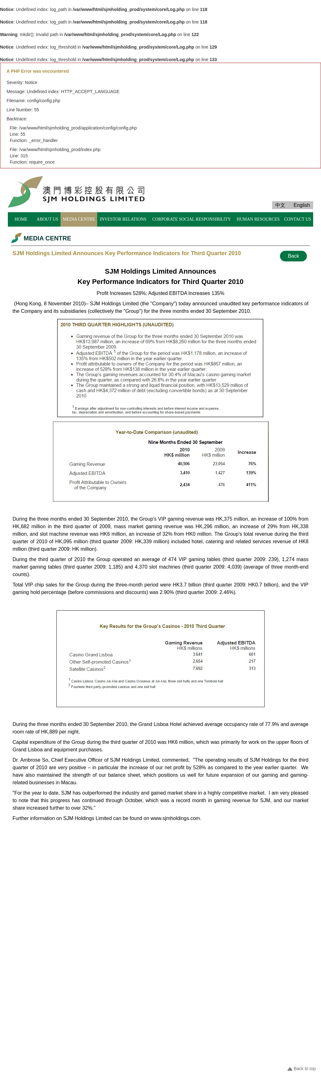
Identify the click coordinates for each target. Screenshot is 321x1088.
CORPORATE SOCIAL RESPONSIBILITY (191, 219)
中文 (280, 205)
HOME (20, 219)
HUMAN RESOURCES (258, 219)
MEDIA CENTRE (79, 219)
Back (293, 256)
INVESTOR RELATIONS (123, 219)
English (302, 205)
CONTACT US (297, 219)
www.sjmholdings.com (175, 818)
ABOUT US (47, 219)
